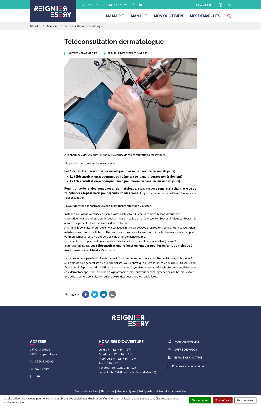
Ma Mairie (115, 17)
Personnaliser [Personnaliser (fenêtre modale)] (245, 400)
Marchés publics (187, 341)
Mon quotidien (168, 17)
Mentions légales (126, 391)
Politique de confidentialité (154, 391)
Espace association (188, 357)
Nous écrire (39, 368)
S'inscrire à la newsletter (187, 366)
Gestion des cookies (86, 391)
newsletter (204, 4)
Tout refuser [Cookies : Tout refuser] (223, 400)
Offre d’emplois (186, 349)
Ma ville (139, 17)
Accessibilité (179, 391)
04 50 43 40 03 (41, 361)
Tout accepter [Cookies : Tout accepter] (200, 400)
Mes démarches (205, 17)
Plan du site (107, 391)
